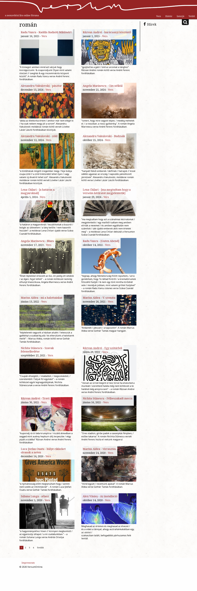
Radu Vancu (28, 32)
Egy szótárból (113, 361)
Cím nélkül (116, 87)
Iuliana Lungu (30, 525)
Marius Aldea (29, 306)
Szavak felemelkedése (37, 362)
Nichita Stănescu (31, 361)
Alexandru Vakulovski (35, 87)
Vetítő (192, 16)
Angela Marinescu (94, 87)
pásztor (57, 87)
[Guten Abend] (109, 251)
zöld (54, 142)
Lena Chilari (29, 196)
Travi (45, 415)
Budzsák (119, 142)
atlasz (45, 525)
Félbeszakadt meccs (119, 415)
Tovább (40, 580)
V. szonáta (109, 306)
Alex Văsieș (90, 525)
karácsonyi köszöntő (117, 32)
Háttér (168, 16)
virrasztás (109, 470)
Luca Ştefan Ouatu (32, 470)
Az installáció (108, 525)
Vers (158, 16)
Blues (50, 251)
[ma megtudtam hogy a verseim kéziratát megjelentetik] (107, 198)
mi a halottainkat (51, 306)
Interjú (180, 16)
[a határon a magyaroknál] (38, 198)
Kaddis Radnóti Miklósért (55, 32)
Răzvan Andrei (92, 32)
